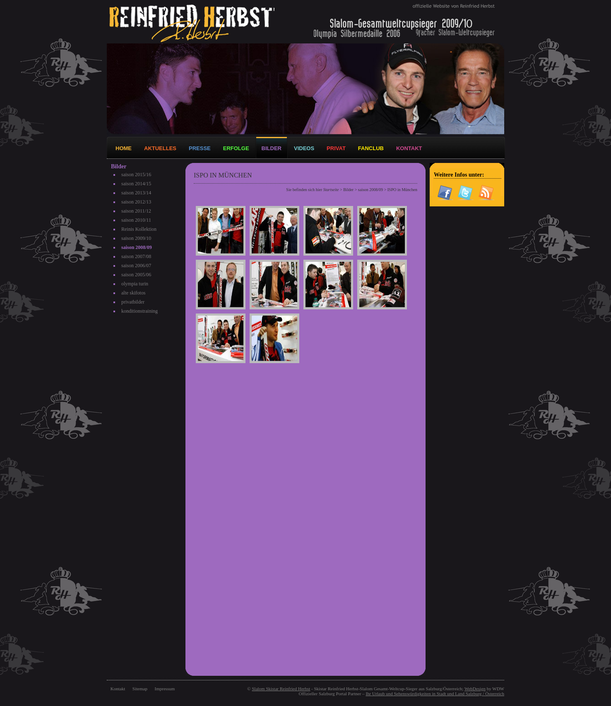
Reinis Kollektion (138, 229)
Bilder (348, 189)
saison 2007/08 (136, 256)
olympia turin (134, 284)
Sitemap (139, 688)
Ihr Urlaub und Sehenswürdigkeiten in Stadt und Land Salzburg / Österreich (435, 693)
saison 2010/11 (136, 220)
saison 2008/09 (136, 247)
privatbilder (132, 302)
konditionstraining (139, 311)
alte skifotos (133, 293)
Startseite (331, 189)
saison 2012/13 (136, 202)
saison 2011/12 (136, 211)
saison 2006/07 (136, 265)
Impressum (165, 688)
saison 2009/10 (136, 238)
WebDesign (475, 688)
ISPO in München (402, 189)
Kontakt (118, 688)
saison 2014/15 (136, 184)
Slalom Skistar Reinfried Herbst (281, 688)
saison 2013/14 (136, 193)
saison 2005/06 (136, 275)
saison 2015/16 (136, 174)
